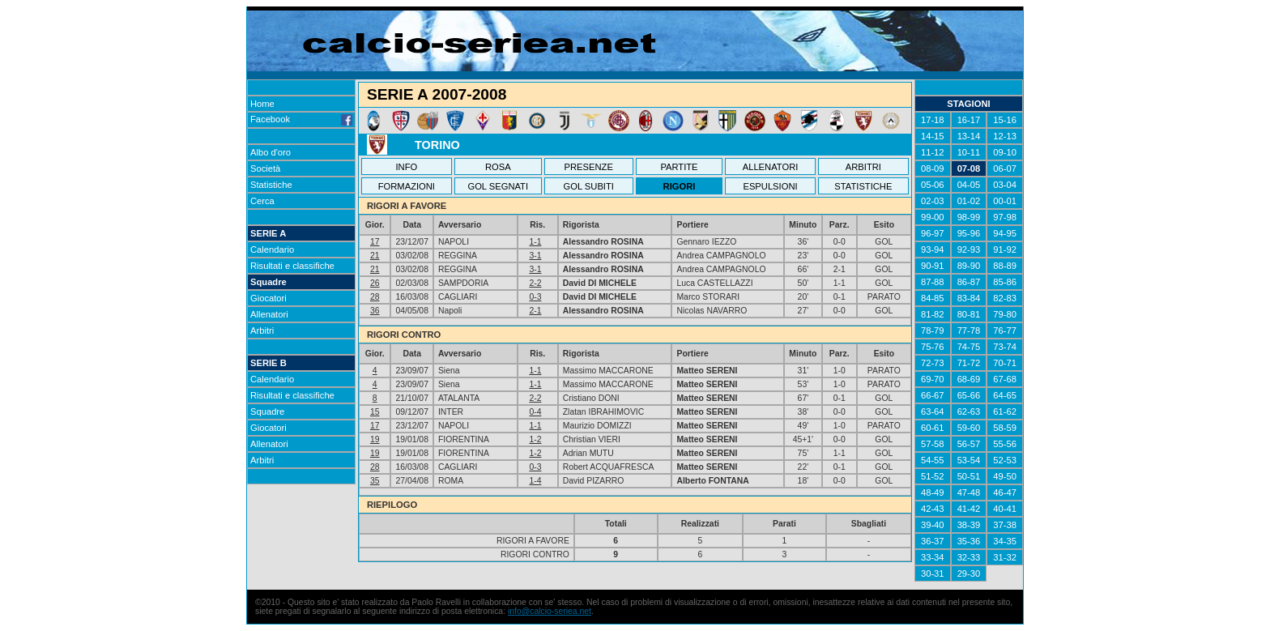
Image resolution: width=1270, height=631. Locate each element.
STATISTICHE (863, 186)
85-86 (1004, 282)
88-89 (1004, 266)
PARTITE (678, 167)
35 (375, 480)
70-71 (1004, 363)
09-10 (1004, 152)
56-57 (969, 444)
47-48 (969, 492)
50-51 (969, 476)
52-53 (1004, 460)
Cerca (262, 201)
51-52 (932, 476)
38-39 (969, 525)
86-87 (969, 282)
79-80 (1004, 314)
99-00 (932, 217)
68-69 (969, 379)
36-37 (932, 541)
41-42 (969, 509)
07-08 (969, 168)
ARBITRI (863, 167)
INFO (407, 167)
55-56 (1004, 444)
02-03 (932, 201)
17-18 (932, 120)
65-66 (969, 395)
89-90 (969, 266)
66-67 (932, 395)
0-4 (535, 411)
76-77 (1004, 330)
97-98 (1004, 217)
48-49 (932, 492)
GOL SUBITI (589, 186)
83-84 (969, 298)
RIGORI (679, 186)
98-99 (969, 217)
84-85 (932, 298)
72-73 (932, 363)
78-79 (932, 330)
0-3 (535, 296)
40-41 (1004, 509)
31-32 (1004, 557)
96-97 (932, 233)
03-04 (1004, 185)
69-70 (932, 379)
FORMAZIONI (406, 186)
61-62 (1004, 411)
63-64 (932, 411)
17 (375, 241)
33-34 (932, 557)
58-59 (1004, 428)
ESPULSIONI (770, 186)
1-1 (535, 241)
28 (375, 296)
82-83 (1004, 298)
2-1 (535, 310)
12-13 (1004, 136)
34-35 (1004, 541)
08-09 (932, 168)
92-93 (969, 249)
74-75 (969, 347)
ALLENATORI (771, 167)
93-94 (932, 249)
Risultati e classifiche (292, 266)
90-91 (932, 266)
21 (375, 255)
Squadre (268, 282)
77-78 (969, 330)
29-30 (969, 573)
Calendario (272, 249)
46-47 (1004, 492)
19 (375, 439)
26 (375, 283)
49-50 (1004, 476)
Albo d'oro (270, 152)
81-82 (932, 314)
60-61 (932, 428)
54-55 (932, 460)
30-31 (932, 573)
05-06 (932, 185)
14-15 (932, 136)
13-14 (969, 136)
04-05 (969, 185)
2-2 (535, 283)
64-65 (1004, 395)
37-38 (1004, 525)
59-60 (969, 428)
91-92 (1004, 249)
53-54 (969, 460)
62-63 (969, 411)
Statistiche (271, 185)
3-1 (535, 255)
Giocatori (268, 298)
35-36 (969, 541)
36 (375, 310)
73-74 (1004, 347)
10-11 (969, 152)
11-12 (932, 152)
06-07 (1004, 168)
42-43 (932, 509)
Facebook (301, 119)
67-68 (1004, 379)
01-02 (969, 201)
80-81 (969, 314)
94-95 (1004, 233)
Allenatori (269, 314)
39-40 (932, 525)
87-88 (932, 282)
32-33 (969, 557)
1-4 (535, 480)
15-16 (1004, 120)
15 (375, 411)
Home (262, 104)
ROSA (498, 167)
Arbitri (262, 330)
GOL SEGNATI (497, 186)
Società (265, 168)
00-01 (1004, 201)
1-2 (535, 439)
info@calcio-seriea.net (549, 611)
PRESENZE (589, 167)
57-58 (932, 444)
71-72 (969, 363)
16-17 (969, 120)
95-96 (969, 233)
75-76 (932, 347)
